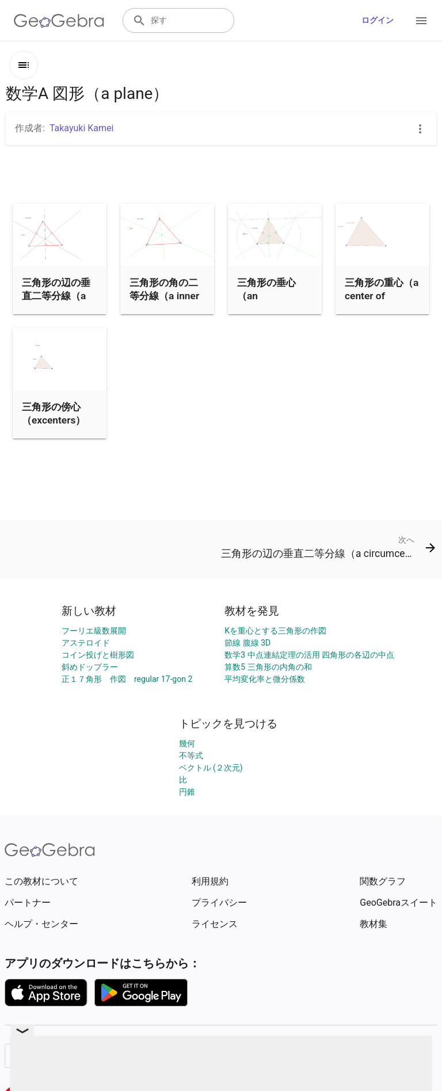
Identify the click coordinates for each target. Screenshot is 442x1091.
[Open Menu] (421, 21)
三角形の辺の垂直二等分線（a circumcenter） (56, 295)
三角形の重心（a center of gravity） (381, 295)
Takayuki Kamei (81, 128)
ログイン (377, 20)
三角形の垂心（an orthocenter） (268, 295)
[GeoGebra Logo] (59, 21)
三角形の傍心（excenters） (53, 413)
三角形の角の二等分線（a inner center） (164, 295)
